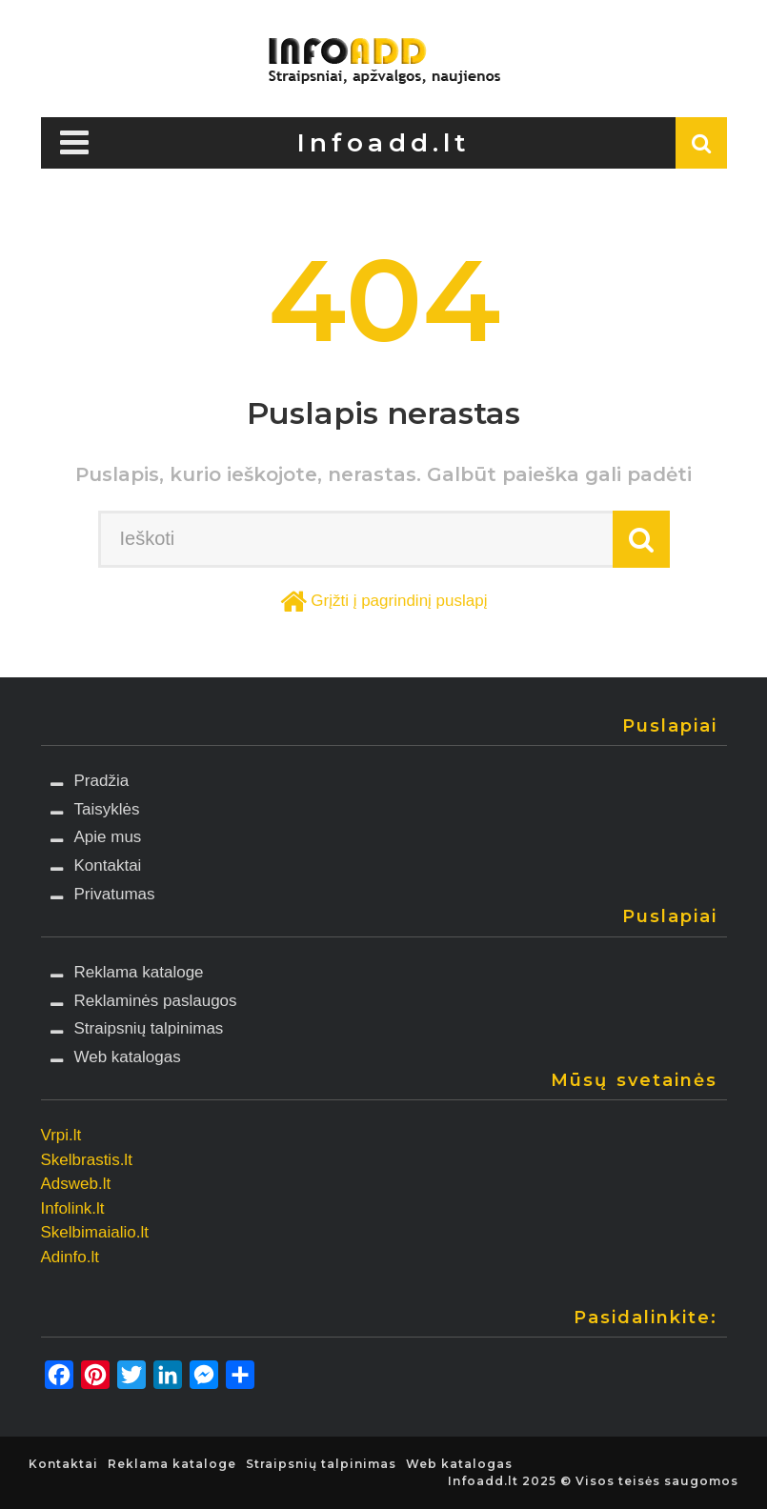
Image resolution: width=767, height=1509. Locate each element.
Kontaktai (108, 865)
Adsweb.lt (76, 1184)
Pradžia (102, 781)
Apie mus (108, 837)
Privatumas (114, 894)
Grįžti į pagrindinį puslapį (399, 601)
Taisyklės (107, 809)
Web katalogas (127, 1057)
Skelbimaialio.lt (95, 1232)
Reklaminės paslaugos (155, 1001)
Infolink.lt (73, 1208)
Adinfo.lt (70, 1257)
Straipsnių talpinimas (149, 1028)
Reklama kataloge (139, 972)
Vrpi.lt (61, 1135)
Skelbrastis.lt (86, 1160)
